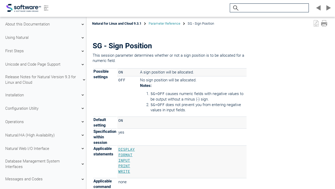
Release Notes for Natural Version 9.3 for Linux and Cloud (45, 80)
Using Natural (45, 37)
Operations (45, 121)
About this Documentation (45, 24)
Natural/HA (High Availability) (45, 135)
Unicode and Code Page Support (45, 64)
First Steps (45, 51)
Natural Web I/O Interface (45, 148)
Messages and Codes (45, 179)
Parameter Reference (164, 23)
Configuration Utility (45, 108)
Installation (45, 95)
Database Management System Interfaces (45, 164)
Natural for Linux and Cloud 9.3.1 (116, 23)
